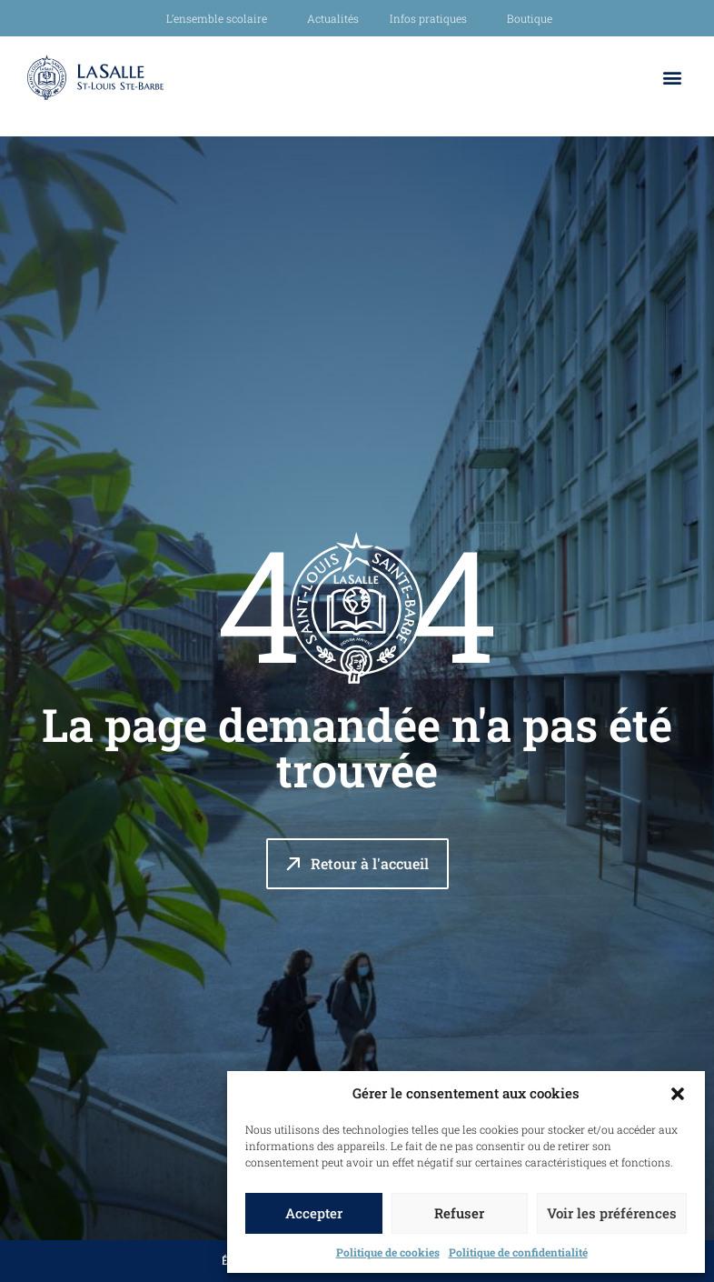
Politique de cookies (388, 1252)
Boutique (529, 18)
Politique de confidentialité (518, 1252)
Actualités (333, 18)
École (215, 1260)
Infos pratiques (433, 18)
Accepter (313, 1213)
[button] (678, 1094)
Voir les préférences (612, 1213)
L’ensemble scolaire (221, 18)
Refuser (459, 1213)
